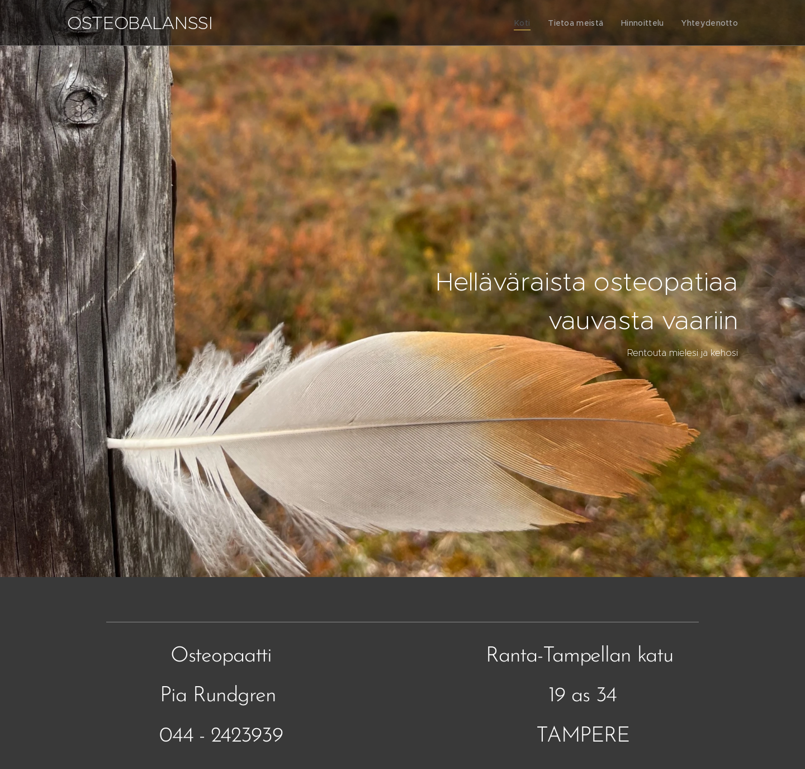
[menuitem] (528, 23)
